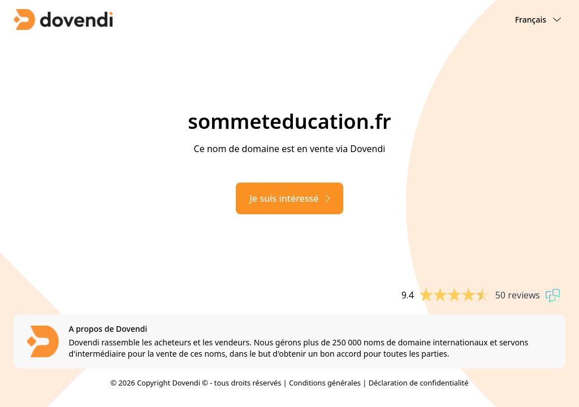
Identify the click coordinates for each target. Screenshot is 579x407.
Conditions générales (325, 383)
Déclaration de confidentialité (419, 383)
